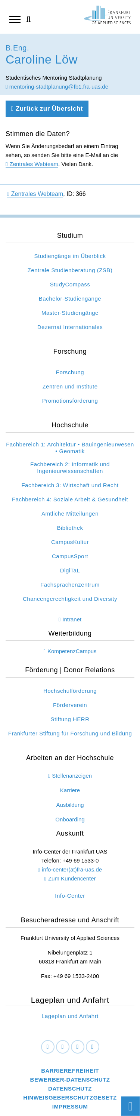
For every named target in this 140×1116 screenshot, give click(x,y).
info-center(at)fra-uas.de (72, 869)
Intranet (71, 619)
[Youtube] (93, 1047)
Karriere (70, 790)
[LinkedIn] (63, 1047)
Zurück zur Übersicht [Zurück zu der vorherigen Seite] (47, 108)
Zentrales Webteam (33, 164)
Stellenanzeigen (72, 775)
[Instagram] (78, 1047)
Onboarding (69, 819)
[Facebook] (48, 1047)
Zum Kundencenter (72, 878)
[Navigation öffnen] (15, 18)
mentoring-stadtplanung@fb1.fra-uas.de (57, 86)
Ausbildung (70, 805)
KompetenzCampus (72, 651)
